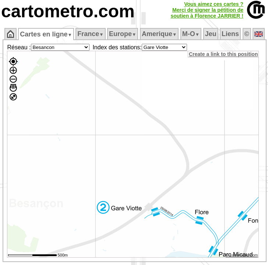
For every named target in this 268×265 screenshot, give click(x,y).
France (90, 34)
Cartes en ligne (46, 34)
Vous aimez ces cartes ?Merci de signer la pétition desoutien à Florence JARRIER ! (206, 10)
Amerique (159, 34)
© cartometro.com (242, 255)
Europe (122, 34)
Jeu (210, 34)
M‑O (191, 34)
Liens (230, 34)
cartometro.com (68, 11)
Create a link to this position (223, 54)
